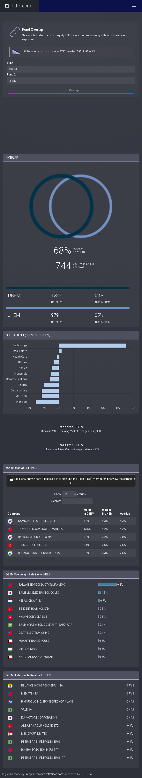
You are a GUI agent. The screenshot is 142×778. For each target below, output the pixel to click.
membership (101, 478)
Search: (72, 501)
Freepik (29, 774)
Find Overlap (71, 90)
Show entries (70, 494)
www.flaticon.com (52, 774)
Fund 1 (11, 63)
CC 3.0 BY (87, 774)
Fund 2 (11, 74)
